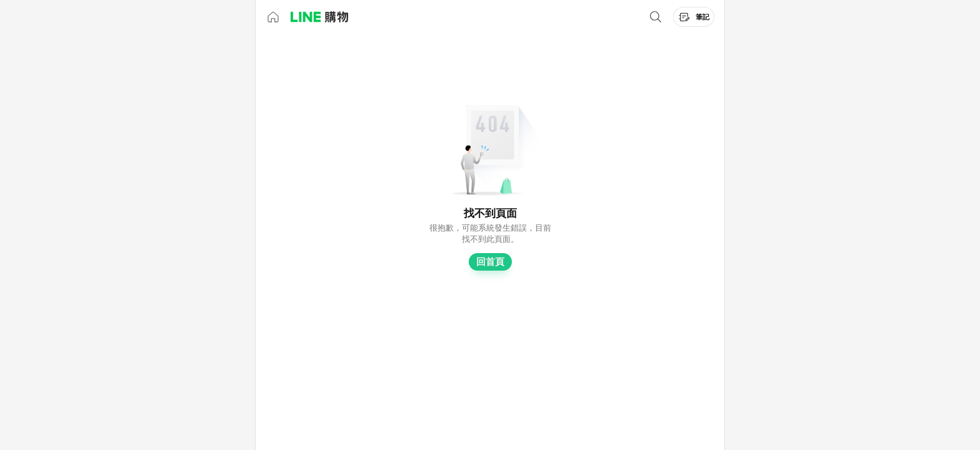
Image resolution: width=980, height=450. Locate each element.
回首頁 (490, 262)
